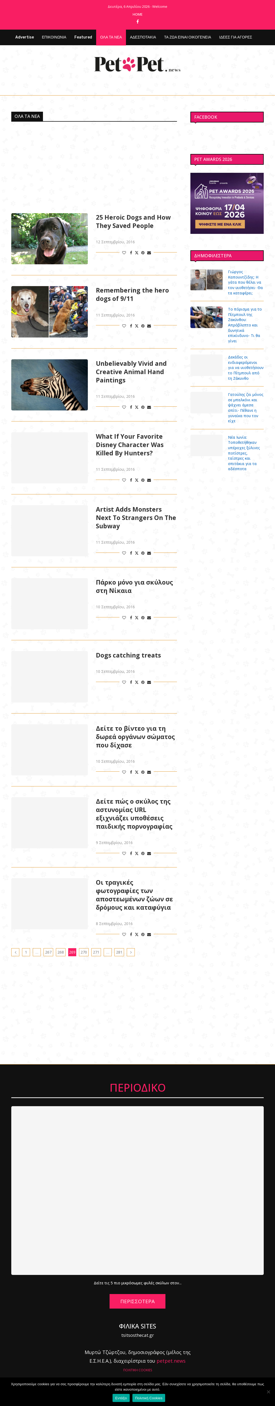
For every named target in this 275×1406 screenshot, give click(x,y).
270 (84, 952)
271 (96, 952)
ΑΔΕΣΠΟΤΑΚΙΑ (143, 37)
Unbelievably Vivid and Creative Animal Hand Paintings (131, 371)
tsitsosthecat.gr (137, 1335)
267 (48, 952)
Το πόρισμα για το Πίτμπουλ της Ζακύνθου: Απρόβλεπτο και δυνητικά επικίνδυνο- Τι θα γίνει (245, 325)
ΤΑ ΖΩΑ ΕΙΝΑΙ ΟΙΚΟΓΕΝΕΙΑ (187, 37)
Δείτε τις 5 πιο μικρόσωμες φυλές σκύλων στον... (138, 1282)
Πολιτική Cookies (148, 1398)
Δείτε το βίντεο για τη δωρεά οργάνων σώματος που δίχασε (135, 736)
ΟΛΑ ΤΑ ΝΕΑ (111, 37)
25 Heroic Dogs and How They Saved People (133, 221)
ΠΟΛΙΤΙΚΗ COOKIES (137, 1370)
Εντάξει (121, 1398)
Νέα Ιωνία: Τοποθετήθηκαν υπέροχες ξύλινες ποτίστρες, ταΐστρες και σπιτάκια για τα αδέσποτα (244, 453)
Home (138, 14)
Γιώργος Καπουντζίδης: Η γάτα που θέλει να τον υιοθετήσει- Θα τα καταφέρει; (245, 282)
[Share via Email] (149, 252)
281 (119, 952)
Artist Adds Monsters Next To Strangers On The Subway (136, 517)
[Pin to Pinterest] (142, 252)
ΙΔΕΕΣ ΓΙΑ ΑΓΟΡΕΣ (235, 37)
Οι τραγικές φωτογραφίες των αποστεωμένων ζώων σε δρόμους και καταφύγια (134, 895)
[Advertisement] (94, 167)
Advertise (24, 37)
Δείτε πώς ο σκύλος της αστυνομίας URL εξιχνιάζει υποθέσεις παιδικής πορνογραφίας (134, 814)
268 (60, 952)
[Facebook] (137, 21)
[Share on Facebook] (131, 252)
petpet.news (171, 1361)
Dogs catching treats (128, 655)
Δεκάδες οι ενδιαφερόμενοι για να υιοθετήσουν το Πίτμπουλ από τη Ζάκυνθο (246, 367)
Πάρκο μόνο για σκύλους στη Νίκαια (134, 586)
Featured (83, 37)
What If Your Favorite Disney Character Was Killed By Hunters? (130, 444)
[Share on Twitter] (137, 252)
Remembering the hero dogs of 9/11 (132, 294)
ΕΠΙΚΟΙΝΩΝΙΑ (54, 37)
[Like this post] (124, 252)
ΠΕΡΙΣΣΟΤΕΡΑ (137, 1301)
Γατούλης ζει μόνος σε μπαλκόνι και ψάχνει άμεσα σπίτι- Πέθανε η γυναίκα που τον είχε (245, 407)
